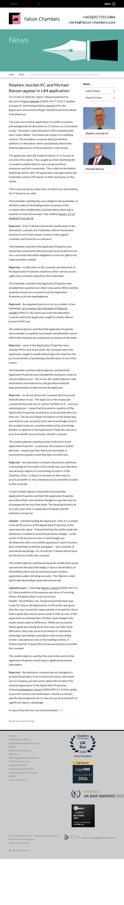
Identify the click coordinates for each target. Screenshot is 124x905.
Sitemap (13, 735)
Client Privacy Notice (19, 739)
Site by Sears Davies (19, 843)
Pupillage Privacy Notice (21, 769)
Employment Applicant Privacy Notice (24, 745)
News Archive (94, 97)
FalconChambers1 (19, 850)
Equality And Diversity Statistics (20, 752)
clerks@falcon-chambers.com (92, 22)
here (60, 710)
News (22, 75)
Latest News (93, 90)
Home (11, 75)
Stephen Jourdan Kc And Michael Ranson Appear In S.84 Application (64, 75)
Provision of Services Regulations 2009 (19, 763)
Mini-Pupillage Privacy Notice (24, 758)
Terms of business (18, 779)
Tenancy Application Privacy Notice (23, 774)
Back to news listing (21, 721)
